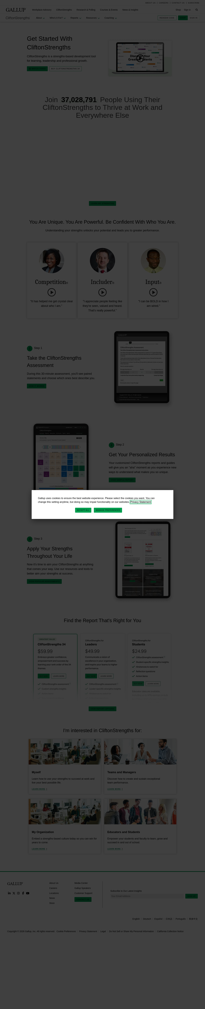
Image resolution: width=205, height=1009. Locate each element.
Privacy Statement (140, 502)
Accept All (83, 510)
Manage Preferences (108, 510)
